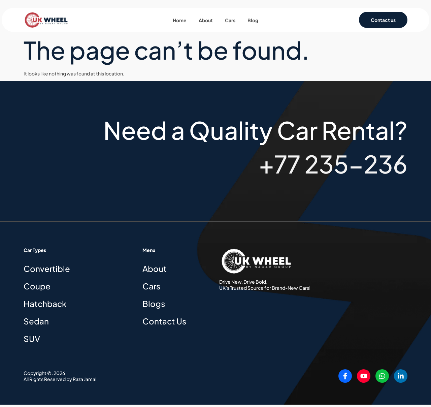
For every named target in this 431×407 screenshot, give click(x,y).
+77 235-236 (333, 166)
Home (180, 22)
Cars (230, 22)
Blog (252, 22)
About (206, 22)
